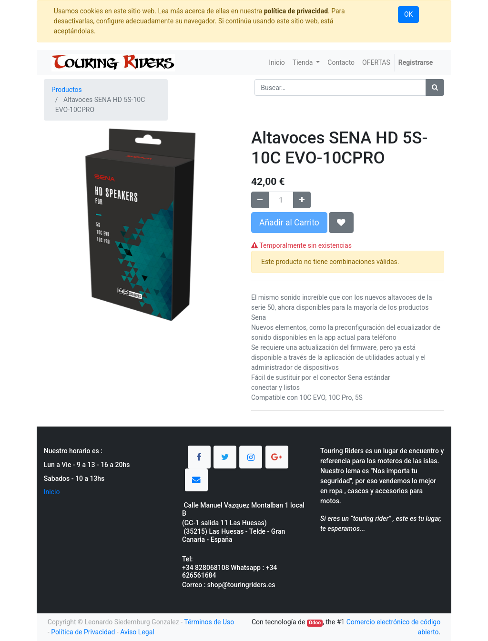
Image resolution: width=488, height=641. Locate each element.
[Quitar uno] (260, 200)
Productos (66, 89)
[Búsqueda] (435, 87)
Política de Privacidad (83, 632)
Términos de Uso (209, 622)
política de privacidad (296, 11)
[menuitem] (277, 62)
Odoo (315, 623)
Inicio (52, 492)
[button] (341, 222)
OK (408, 14)
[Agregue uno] (302, 200)
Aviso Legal (137, 632)
